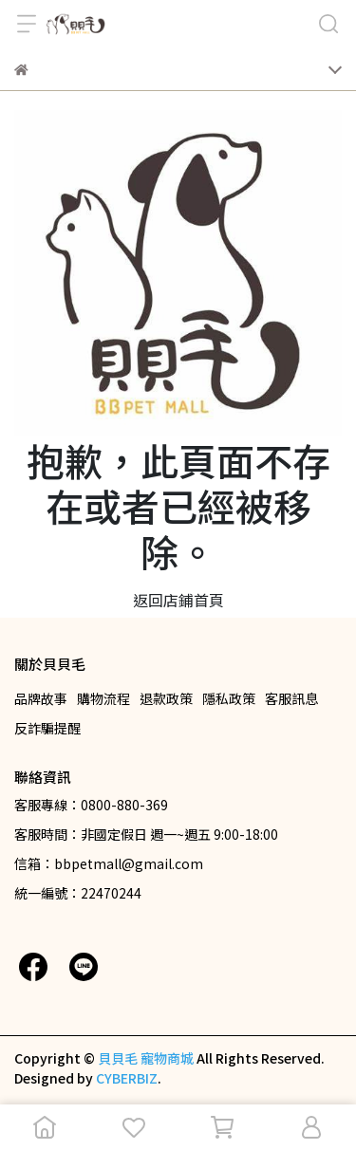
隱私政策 (228, 698)
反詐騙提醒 (47, 727)
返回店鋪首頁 (178, 599)
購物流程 (103, 698)
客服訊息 (291, 698)
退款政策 (166, 698)
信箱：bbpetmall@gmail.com (108, 863)
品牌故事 (40, 698)
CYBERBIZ (127, 1077)
